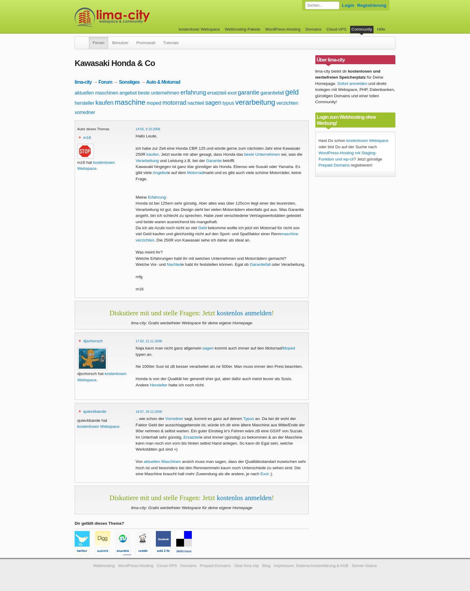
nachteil (195, 103)
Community (362, 29)
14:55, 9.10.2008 (148, 129)
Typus (248, 418)
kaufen (105, 102)
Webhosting (104, 565)
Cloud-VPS (336, 29)
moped (154, 103)
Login (348, 5)
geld (292, 92)
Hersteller (158, 385)
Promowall (145, 42)
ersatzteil (216, 92)
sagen (213, 102)
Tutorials (171, 42)
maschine (130, 102)
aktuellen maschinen (96, 92)
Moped (289, 348)
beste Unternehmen (262, 154)
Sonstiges (129, 82)
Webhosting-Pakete (242, 29)
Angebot (160, 172)
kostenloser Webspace (199, 29)
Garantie (214, 160)
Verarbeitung (147, 160)
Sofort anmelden (352, 83)
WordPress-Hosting (283, 29)
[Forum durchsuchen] (322, 5)
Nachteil (174, 264)
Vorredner (174, 418)
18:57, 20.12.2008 (149, 411)
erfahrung (193, 92)
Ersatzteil (191, 437)
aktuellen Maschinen (162, 461)
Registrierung (371, 5)
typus (228, 103)
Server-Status (364, 565)
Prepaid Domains (334, 165)
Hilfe (381, 29)
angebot (128, 92)
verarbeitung (255, 102)
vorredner (85, 112)
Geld (202, 228)
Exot (264, 474)
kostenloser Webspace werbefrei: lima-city (135, 17)
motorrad (174, 102)
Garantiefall (260, 264)
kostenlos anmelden (244, 313)
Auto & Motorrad (163, 82)
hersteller (84, 103)
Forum (98, 42)
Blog (266, 565)
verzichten (287, 103)
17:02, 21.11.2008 (149, 341)
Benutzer (120, 42)
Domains (313, 29)
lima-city (83, 82)
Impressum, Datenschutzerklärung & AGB (311, 565)
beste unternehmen (158, 92)
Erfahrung (157, 197)
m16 (87, 137)
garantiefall (272, 92)
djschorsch (93, 341)
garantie (248, 92)
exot (232, 92)
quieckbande (94, 411)
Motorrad (195, 172)
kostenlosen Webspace (98, 426)
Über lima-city (246, 565)
